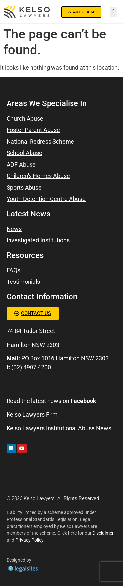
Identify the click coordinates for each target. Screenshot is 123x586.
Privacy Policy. (30, 540)
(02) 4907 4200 (31, 367)
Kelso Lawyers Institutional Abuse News (59, 428)
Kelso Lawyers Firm (32, 414)
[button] (113, 12)
